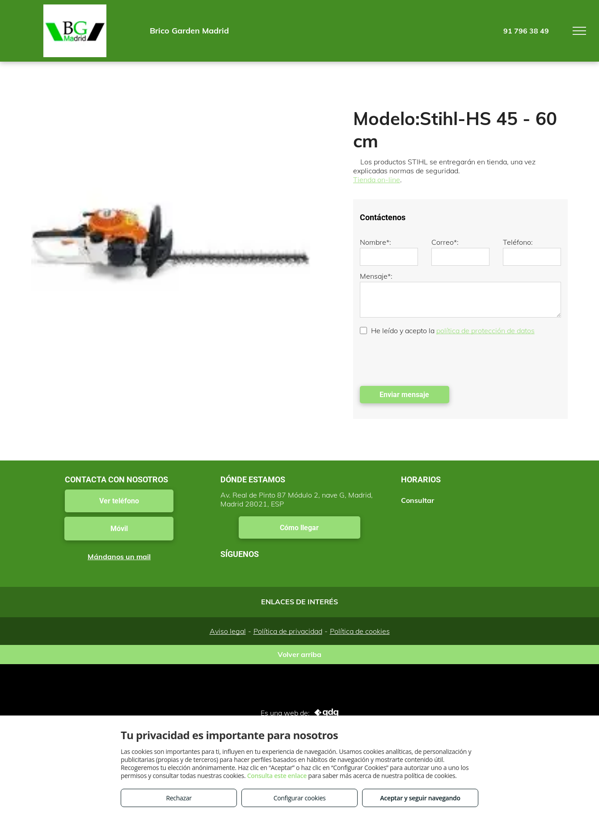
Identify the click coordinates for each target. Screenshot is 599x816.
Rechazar (178, 798)
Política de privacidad (287, 631)
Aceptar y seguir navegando (420, 798)
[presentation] (428, 359)
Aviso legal (228, 631)
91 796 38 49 (526, 30)
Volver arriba (299, 654)
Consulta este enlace (277, 775)
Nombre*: (375, 242)
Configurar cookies (300, 798)
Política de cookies (360, 631)
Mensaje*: (376, 276)
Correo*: (445, 242)
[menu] (579, 30)
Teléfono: (518, 242)
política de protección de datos (485, 330)
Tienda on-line (376, 179)
